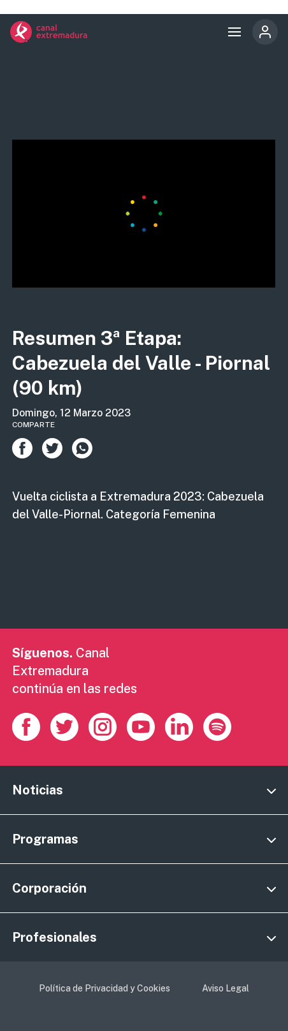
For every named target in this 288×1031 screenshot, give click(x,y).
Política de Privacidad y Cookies (104, 988)
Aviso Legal (225, 988)
